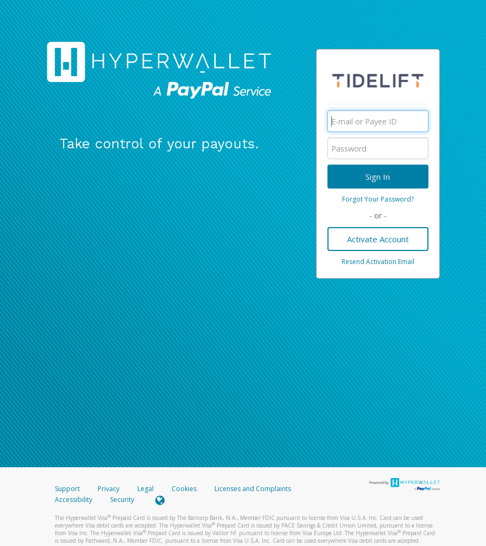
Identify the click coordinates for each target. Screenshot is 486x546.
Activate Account (378, 239)
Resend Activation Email (378, 261)
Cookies (184, 488)
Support (67, 488)
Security (122, 499)
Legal (145, 488)
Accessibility (73, 499)
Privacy (108, 488)
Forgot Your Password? (378, 199)
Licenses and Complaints (252, 488)
